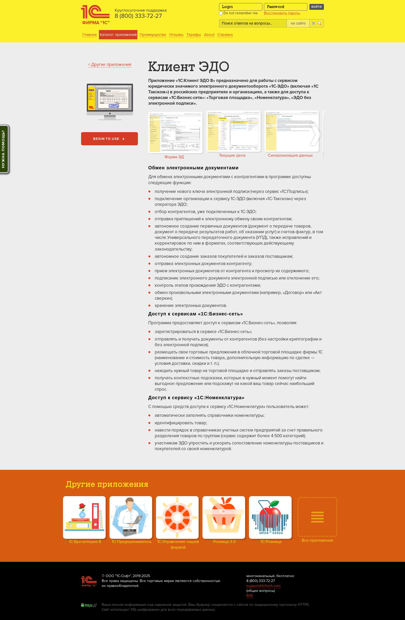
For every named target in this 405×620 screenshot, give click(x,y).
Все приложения (317, 540)
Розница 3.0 (224, 541)
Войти (316, 6)
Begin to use (110, 139)
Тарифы (193, 34)
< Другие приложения (109, 64)
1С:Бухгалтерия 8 (85, 541)
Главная (89, 34)
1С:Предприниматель (131, 541)
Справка (225, 34)
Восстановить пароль (282, 13)
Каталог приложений (118, 34)
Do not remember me (238, 13)
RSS (249, 595)
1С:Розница (271, 541)
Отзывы (176, 34)
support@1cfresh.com (263, 586)
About (209, 34)
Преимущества (153, 34)
